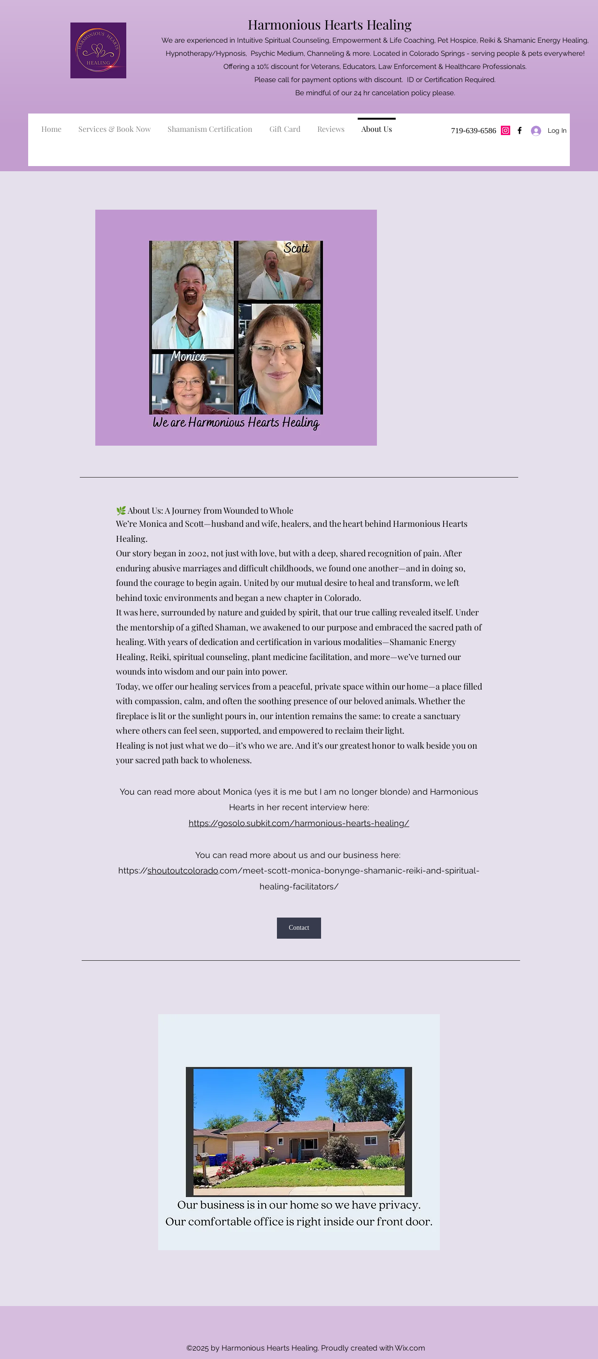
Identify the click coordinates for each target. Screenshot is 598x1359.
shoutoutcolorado (182, 870)
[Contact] (299, 928)
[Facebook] (519, 130)
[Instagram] (505, 130)
